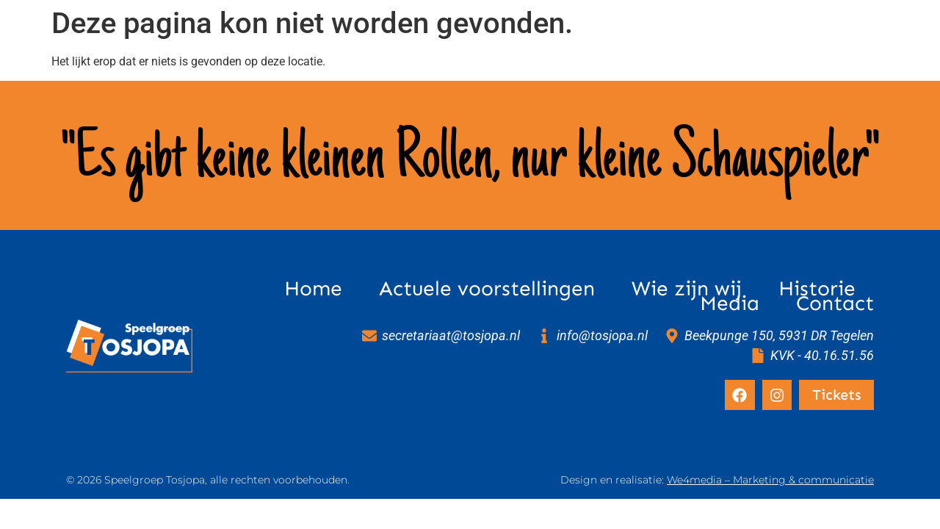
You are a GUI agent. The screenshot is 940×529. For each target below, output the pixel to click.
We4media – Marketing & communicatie (770, 479)
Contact (835, 303)
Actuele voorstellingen (487, 288)
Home (313, 288)
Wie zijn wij (687, 288)
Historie (817, 288)
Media (729, 303)
